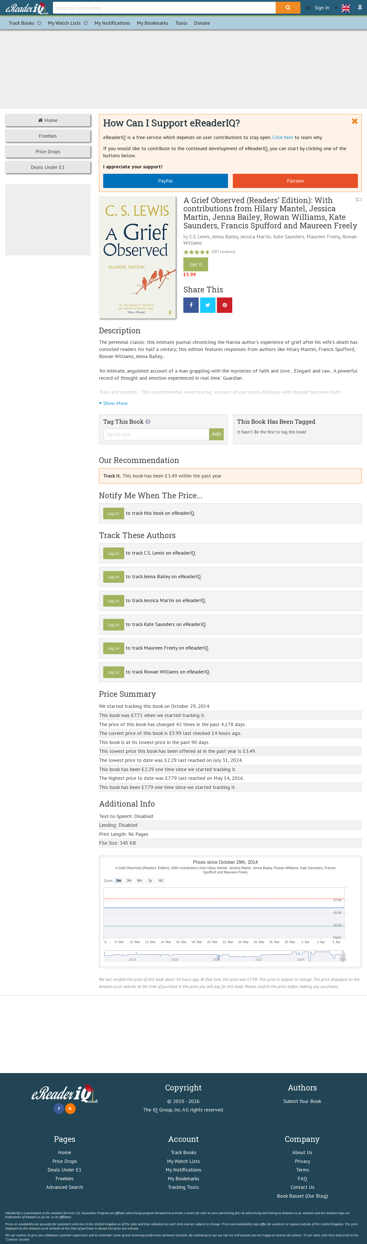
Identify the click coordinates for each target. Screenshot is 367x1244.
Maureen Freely (323, 236)
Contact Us (302, 1187)
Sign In (317, 7)
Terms (302, 1169)
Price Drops (48, 151)
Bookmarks (152, 23)
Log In (113, 513)
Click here (282, 137)
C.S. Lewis (199, 236)
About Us (302, 1152)
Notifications (112, 23)
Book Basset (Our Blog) (302, 1196)
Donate (202, 23)
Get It (196, 264)
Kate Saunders (288, 236)
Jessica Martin (255, 236)
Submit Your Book (302, 1101)
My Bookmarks (183, 1178)
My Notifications (183, 1169)
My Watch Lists (69, 22)
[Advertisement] (184, 68)
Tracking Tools (183, 1187)
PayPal (165, 180)
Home (47, 120)
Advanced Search (64, 1187)
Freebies (48, 136)
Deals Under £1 (48, 167)
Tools (181, 23)
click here (328, 1235)
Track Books (27, 22)
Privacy (302, 1161)
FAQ (302, 1178)
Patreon (295, 180)
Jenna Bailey (225, 236)
